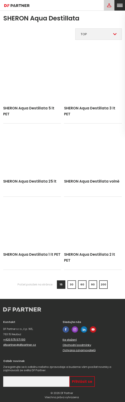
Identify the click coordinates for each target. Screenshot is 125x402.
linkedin (84, 329)
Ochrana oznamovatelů (79, 350)
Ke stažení (70, 340)
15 (61, 284)
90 (93, 284)
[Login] (109, 5)
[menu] (119, 5)
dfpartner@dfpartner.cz (19, 345)
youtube (93, 329)
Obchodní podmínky (77, 345)
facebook (66, 329)
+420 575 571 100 (14, 339)
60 (82, 284)
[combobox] (98, 34)
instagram (75, 329)
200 (103, 284)
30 (71, 284)
